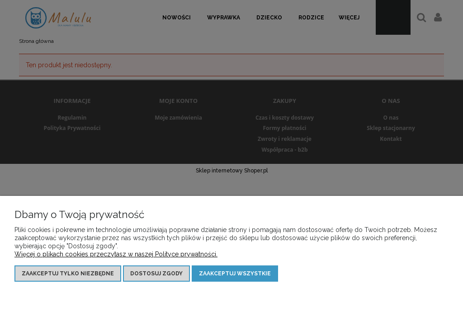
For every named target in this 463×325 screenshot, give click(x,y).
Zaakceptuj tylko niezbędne (68, 273)
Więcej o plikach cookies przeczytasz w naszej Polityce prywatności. (115, 254)
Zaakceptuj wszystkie (235, 273)
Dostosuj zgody (156, 273)
